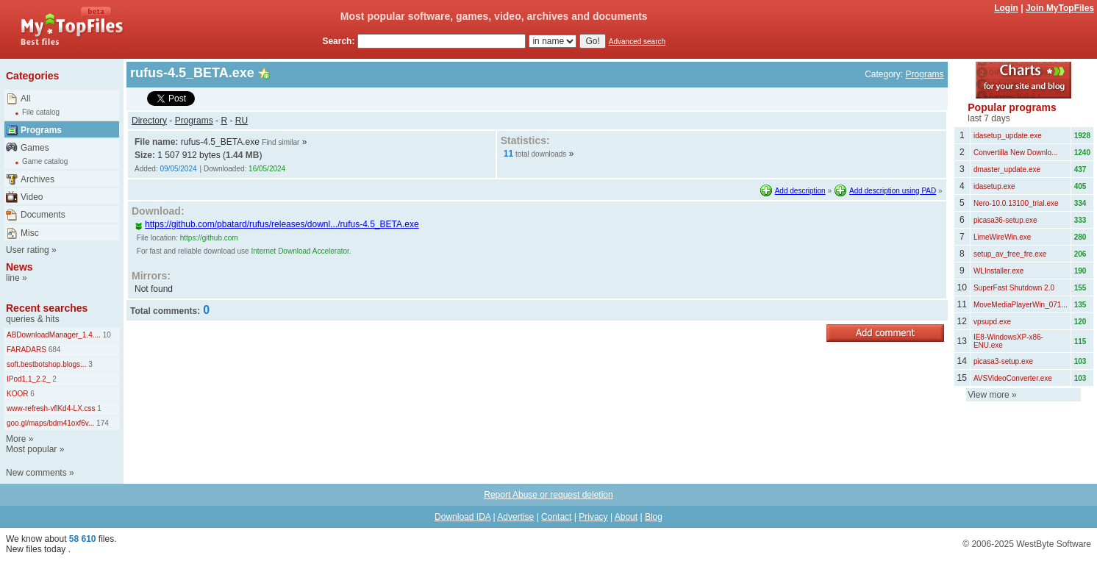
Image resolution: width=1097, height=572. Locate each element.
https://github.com (209, 238)
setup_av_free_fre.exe (1010, 254)
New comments (36, 473)
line (13, 278)
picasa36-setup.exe (1005, 220)
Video (32, 197)
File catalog (41, 112)
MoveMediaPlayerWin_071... (1020, 305)
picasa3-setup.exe (1003, 361)
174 (101, 423)
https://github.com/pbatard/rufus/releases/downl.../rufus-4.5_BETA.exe (277, 224)
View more (988, 395)
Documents (43, 215)
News (19, 267)
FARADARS (26, 350)
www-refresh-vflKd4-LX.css (51, 408)
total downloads (541, 154)
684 (53, 350)
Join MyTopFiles (1060, 8)
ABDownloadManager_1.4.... (54, 335)
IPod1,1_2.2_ (29, 379)
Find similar (280, 142)
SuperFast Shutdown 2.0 (1013, 288)
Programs (41, 130)
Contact (556, 517)
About (626, 517)
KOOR (17, 394)
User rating (27, 250)
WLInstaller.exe (998, 271)
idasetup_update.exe (1007, 136)
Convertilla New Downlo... (1015, 153)
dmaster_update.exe (1006, 169)
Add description (800, 191)
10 (106, 335)
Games (35, 148)
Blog (653, 517)
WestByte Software (1053, 544)
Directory (149, 120)
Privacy (593, 517)
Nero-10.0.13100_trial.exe (1016, 203)
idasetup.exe (994, 186)
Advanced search (637, 41)
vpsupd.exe (992, 322)
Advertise (515, 517)
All (25, 98)
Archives (37, 179)
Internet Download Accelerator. (301, 251)
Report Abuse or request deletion (548, 495)
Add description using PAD (892, 191)
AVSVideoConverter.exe (1012, 378)
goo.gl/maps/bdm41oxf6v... (50, 423)
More (16, 439)
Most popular (31, 449)
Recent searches (46, 308)
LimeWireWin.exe (1002, 237)
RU (241, 120)
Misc (30, 233)
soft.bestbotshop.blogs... (46, 364)
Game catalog (45, 161)
